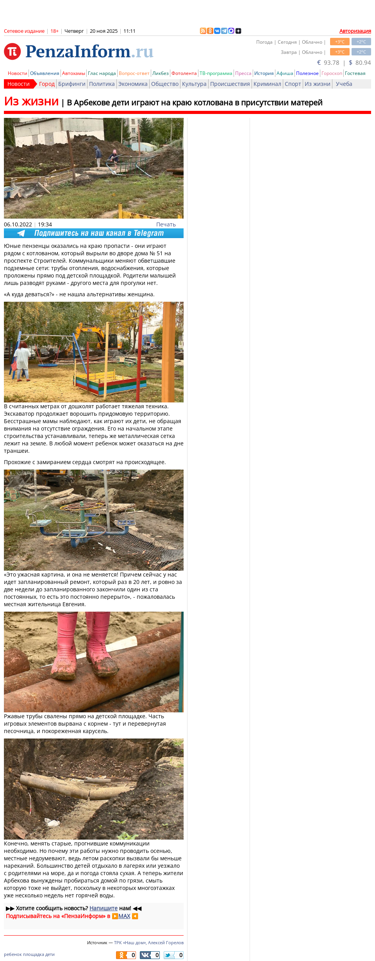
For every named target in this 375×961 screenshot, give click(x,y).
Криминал (267, 83)
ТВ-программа (216, 73)
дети (50, 954)
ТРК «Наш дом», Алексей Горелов (149, 942)
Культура (194, 83)
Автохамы (73, 73)
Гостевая (355, 73)
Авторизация (355, 30)
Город (47, 83)
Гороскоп (331, 73)
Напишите (103, 908)
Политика (102, 83)
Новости (17, 73)
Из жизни (317, 83)
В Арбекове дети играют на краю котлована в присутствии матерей (195, 102)
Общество (165, 83)
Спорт (293, 83)
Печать (166, 224)
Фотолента (184, 73)
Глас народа (102, 73)
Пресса (243, 73)
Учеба (344, 83)
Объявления (44, 73)
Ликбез (160, 73)
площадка (33, 954)
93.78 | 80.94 (344, 62)
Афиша (285, 73)
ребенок (13, 954)
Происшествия (230, 83)
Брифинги (72, 83)
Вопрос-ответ (134, 73)
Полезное (307, 73)
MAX (124, 916)
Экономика (133, 83)
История (264, 73)
